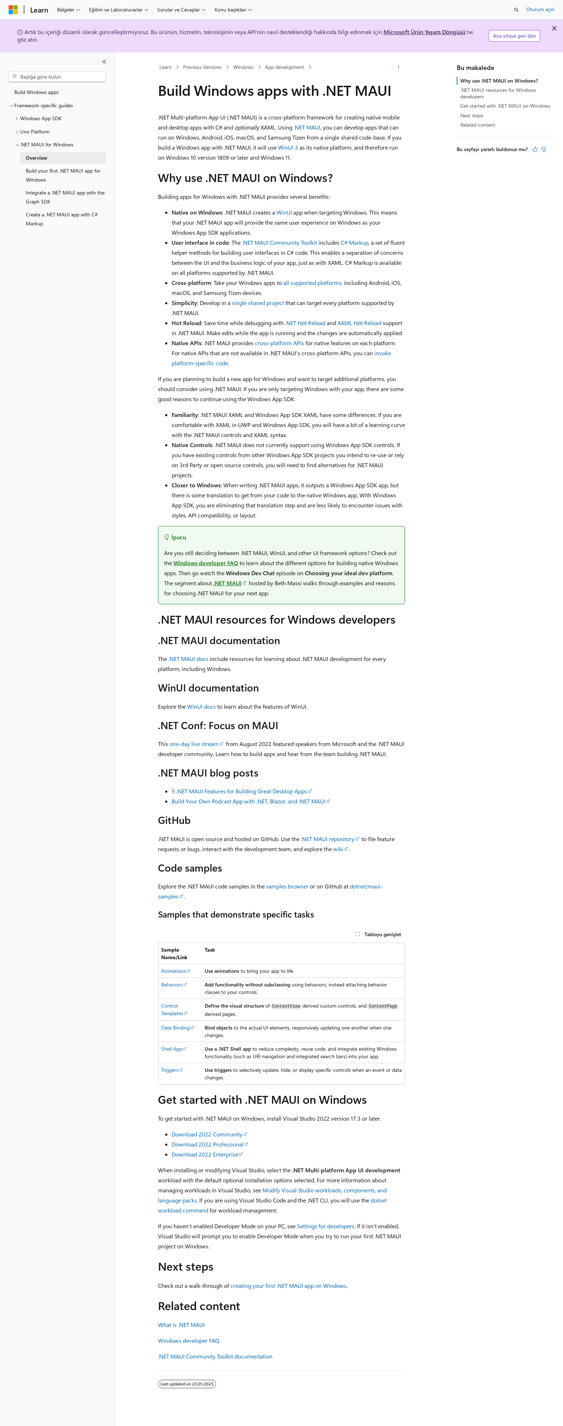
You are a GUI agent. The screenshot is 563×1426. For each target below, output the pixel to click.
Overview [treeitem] (36, 157)
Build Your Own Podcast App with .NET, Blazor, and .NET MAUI (248, 801)
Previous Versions (202, 67)
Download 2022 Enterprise (205, 1154)
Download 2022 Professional (207, 1144)
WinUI (284, 212)
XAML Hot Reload (359, 323)
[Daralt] (104, 61)
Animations (173, 970)
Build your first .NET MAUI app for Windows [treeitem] (63, 175)
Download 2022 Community (207, 1134)
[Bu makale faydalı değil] (543, 149)
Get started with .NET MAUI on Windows (505, 105)
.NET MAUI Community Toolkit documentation (215, 1356)
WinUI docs (201, 706)
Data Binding (175, 1027)
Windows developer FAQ (205, 563)
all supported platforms (312, 282)
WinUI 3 (288, 147)
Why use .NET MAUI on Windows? (499, 80)
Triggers (169, 1069)
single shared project (258, 302)
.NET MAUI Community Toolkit (279, 242)
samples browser (287, 886)
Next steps (471, 115)
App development (284, 67)
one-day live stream (194, 743)
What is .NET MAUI (181, 1324)
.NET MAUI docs (188, 658)
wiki (338, 849)
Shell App (171, 1048)
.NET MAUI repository (327, 839)
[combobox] (57, 77)
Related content (477, 124)
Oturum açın (540, 9)
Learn (165, 67)
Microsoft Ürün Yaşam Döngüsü (424, 32)
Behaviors (171, 984)
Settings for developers (325, 1226)
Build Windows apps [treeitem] (36, 92)
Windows (243, 67)
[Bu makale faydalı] (535, 149)
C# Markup (354, 242)
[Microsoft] (13, 9)
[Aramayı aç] (516, 9)
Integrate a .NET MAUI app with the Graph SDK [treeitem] (65, 197)
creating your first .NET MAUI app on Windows (288, 1285)
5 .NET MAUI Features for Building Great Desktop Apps (239, 791)
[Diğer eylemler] (398, 67)
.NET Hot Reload (305, 323)
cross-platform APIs (279, 343)
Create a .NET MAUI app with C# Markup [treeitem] (62, 219)
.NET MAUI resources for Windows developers (498, 93)
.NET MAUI (307, 127)
